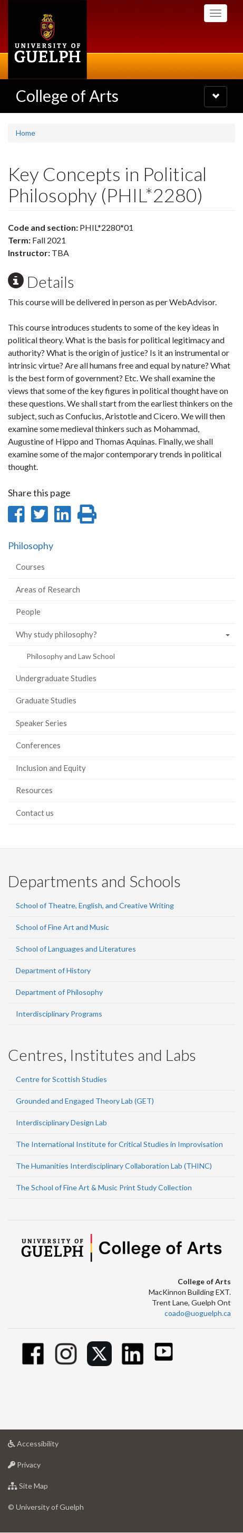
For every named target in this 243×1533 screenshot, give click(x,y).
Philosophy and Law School (70, 656)
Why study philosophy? (56, 634)
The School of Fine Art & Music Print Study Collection (104, 1187)
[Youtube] (163, 1351)
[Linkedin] (132, 1353)
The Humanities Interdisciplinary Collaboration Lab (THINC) (114, 1165)
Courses (30, 566)
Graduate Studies (46, 700)
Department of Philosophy (59, 991)
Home (25, 132)
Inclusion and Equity (51, 768)
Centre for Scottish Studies (61, 1079)
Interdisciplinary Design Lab (61, 1122)
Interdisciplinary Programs (59, 1013)
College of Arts (67, 95)
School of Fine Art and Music (62, 927)
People (28, 611)
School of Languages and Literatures (76, 948)
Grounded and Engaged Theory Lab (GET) (85, 1100)
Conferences (38, 745)
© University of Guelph (46, 1506)
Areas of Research (48, 589)
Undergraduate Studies (56, 678)
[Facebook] (33, 1353)
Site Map (44, 1488)
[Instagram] (66, 1353)
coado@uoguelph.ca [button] (197, 1313)
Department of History (53, 970)
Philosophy (30, 545)
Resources (34, 790)
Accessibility (50, 1446)
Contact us (35, 812)
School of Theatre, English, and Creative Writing (95, 905)
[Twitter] (99, 1353)
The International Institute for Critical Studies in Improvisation (119, 1144)
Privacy (41, 1467)
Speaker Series (41, 723)
